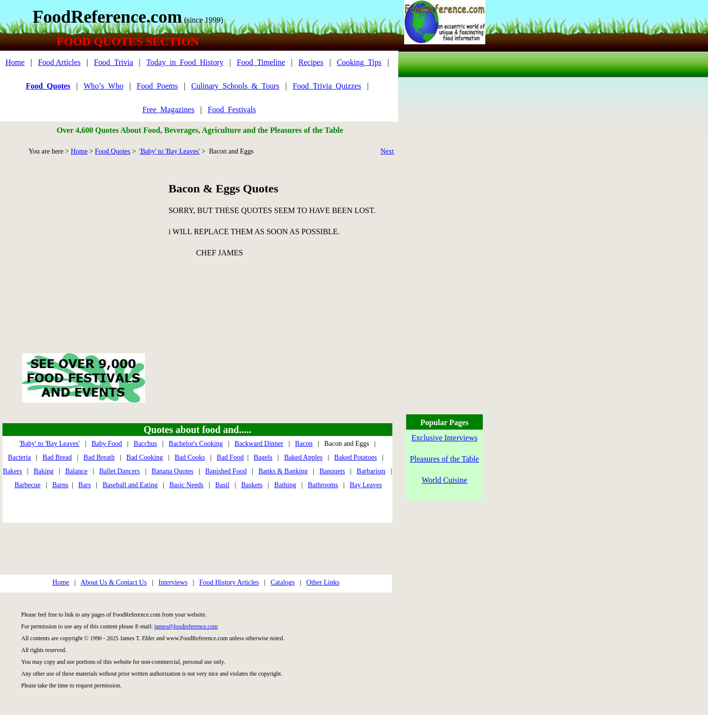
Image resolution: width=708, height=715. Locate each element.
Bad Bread (57, 457)
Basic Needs (186, 485)
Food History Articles (229, 582)
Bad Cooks (190, 457)
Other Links (322, 582)
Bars (84, 485)
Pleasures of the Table (444, 459)
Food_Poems (157, 86)
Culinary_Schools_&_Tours (235, 86)
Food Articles (59, 62)
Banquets (332, 471)
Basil (222, 485)
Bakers (12, 471)
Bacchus (145, 443)
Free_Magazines (169, 109)
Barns (60, 485)
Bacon (304, 443)
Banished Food (225, 471)
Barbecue (28, 485)
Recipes (311, 62)
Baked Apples (303, 457)
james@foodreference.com (186, 626)
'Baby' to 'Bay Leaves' (169, 151)
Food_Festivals (232, 109)
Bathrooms (323, 485)
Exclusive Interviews (445, 438)
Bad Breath (99, 457)
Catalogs (282, 582)
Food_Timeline (261, 62)
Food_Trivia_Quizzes (327, 86)
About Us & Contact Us (114, 582)
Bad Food (230, 457)
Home (15, 62)
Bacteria (19, 457)
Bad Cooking (144, 457)
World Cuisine (444, 480)
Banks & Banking (282, 471)
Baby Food (106, 443)
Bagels (263, 457)
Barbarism (371, 471)
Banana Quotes (172, 471)
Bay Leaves (366, 485)
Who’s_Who (103, 86)
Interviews (172, 582)
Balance (76, 471)
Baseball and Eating (130, 485)
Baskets (252, 485)
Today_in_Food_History (184, 62)
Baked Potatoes (355, 457)
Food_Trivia (113, 62)
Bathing (285, 485)
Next (387, 151)
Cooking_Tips (359, 62)
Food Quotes (112, 151)
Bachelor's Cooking (196, 443)
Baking (44, 471)
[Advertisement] (83, 243)
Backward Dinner (259, 443)
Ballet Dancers (119, 471)
